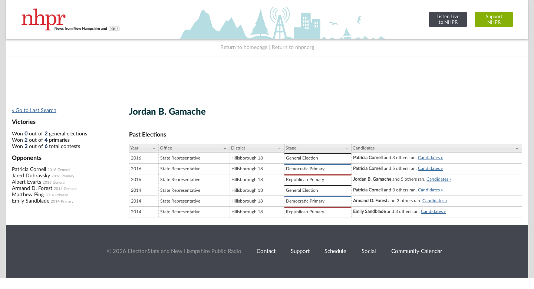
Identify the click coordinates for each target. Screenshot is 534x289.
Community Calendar (416, 251)
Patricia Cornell (29, 169)
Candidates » (430, 157)
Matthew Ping (28, 194)
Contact (266, 251)
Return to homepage (243, 47)
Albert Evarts (26, 182)
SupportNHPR (494, 19)
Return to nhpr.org (293, 47)
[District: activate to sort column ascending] (257, 148)
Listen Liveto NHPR (447, 19)
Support (300, 251)
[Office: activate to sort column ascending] (194, 148)
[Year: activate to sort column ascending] (144, 148)
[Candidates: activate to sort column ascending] (437, 148)
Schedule (335, 251)
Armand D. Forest (32, 188)
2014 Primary (62, 201)
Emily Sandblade (30, 201)
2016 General (58, 170)
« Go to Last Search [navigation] (34, 110)
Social (369, 251)
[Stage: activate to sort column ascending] (318, 148)
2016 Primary (63, 176)
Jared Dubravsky (31, 175)
